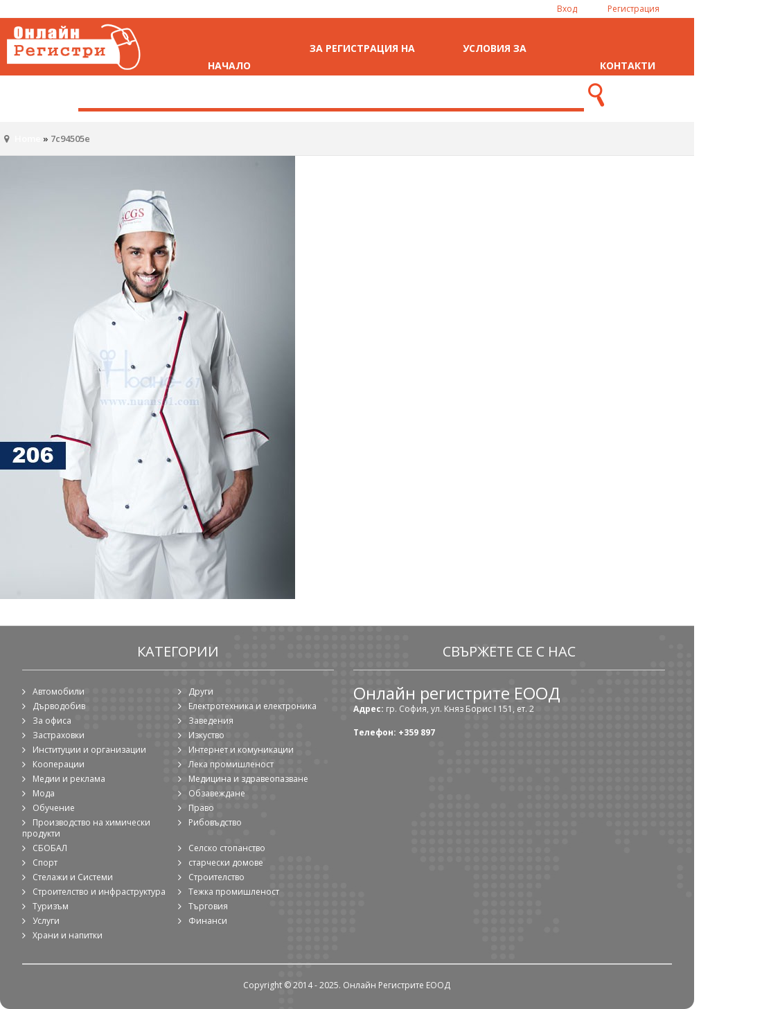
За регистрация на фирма (362, 65)
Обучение (54, 808)
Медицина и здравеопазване (248, 779)
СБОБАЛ (50, 848)
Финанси (207, 921)
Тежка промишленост (233, 892)
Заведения (210, 720)
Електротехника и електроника (252, 706)
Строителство (216, 877)
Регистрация (633, 9)
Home (28, 138)
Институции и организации (89, 750)
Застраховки (59, 735)
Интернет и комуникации (241, 750)
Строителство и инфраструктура (99, 892)
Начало (229, 65)
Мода (44, 793)
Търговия (208, 906)
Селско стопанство (226, 848)
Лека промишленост (231, 764)
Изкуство (206, 735)
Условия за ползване (494, 65)
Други (200, 691)
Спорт (45, 862)
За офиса (52, 720)
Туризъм (51, 906)
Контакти (627, 65)
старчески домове (225, 862)
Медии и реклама (69, 779)
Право (201, 808)
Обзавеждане (216, 793)
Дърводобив (59, 706)
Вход (567, 9)
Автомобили (59, 691)
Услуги (46, 921)
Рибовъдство (215, 822)
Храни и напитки (68, 935)
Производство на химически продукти (86, 827)
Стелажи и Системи (73, 877)
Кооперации (59, 764)
